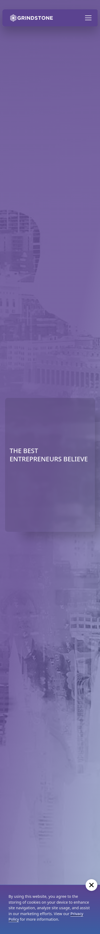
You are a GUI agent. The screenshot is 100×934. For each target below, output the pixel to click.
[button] (87, 17)
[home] (30, 17)
